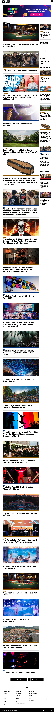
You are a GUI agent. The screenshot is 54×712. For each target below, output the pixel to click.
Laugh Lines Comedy (19, 701)
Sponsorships (6, 701)
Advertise (5, 699)
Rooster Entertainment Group (33, 693)
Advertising (31, 698)
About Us (30, 697)
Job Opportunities (32, 701)
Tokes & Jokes (18, 700)
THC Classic (18, 695)
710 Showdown (18, 696)
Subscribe (5, 693)
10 (32, 679)
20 (36, 679)
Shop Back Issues (6, 695)
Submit (5, 696)
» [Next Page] (42, 679)
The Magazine (7, 691)
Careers (5, 698)
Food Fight (18, 698)
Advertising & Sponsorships (21, 703)
